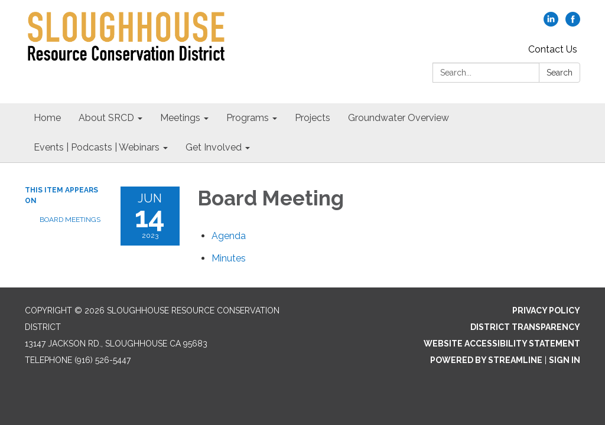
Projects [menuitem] (312, 117)
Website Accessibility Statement (502, 343)
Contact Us (552, 49)
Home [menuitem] (47, 117)
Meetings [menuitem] (180, 117)
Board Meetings (70, 219)
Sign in (564, 360)
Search (560, 72)
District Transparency (525, 327)
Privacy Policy (546, 310)
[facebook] (572, 23)
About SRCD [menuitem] (106, 117)
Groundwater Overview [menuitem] (398, 117)
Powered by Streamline (486, 360)
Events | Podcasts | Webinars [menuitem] (97, 147)
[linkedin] (551, 23)
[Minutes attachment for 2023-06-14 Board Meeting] (229, 258)
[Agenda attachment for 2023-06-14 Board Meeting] (229, 235)
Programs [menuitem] (247, 117)
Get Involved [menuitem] (214, 147)
